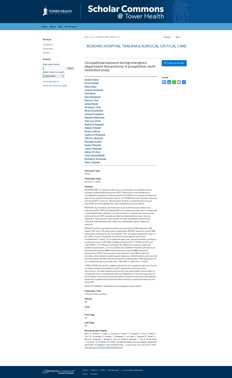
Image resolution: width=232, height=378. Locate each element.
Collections (48, 44)
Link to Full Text (174, 63)
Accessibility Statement (133, 370)
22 (118, 37)
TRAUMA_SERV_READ (105, 37)
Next (177, 37)
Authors (46, 52)
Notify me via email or (55, 85)
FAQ (103, 370)
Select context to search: (54, 72)
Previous (167, 37)
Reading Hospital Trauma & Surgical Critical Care (137, 46)
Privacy (84, 374)
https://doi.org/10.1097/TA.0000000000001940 (104, 347)
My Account (114, 370)
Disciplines (48, 48)
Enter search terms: (51, 64)
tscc (92, 37)
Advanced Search (51, 81)
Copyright (93, 374)
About (94, 370)
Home (86, 37)
